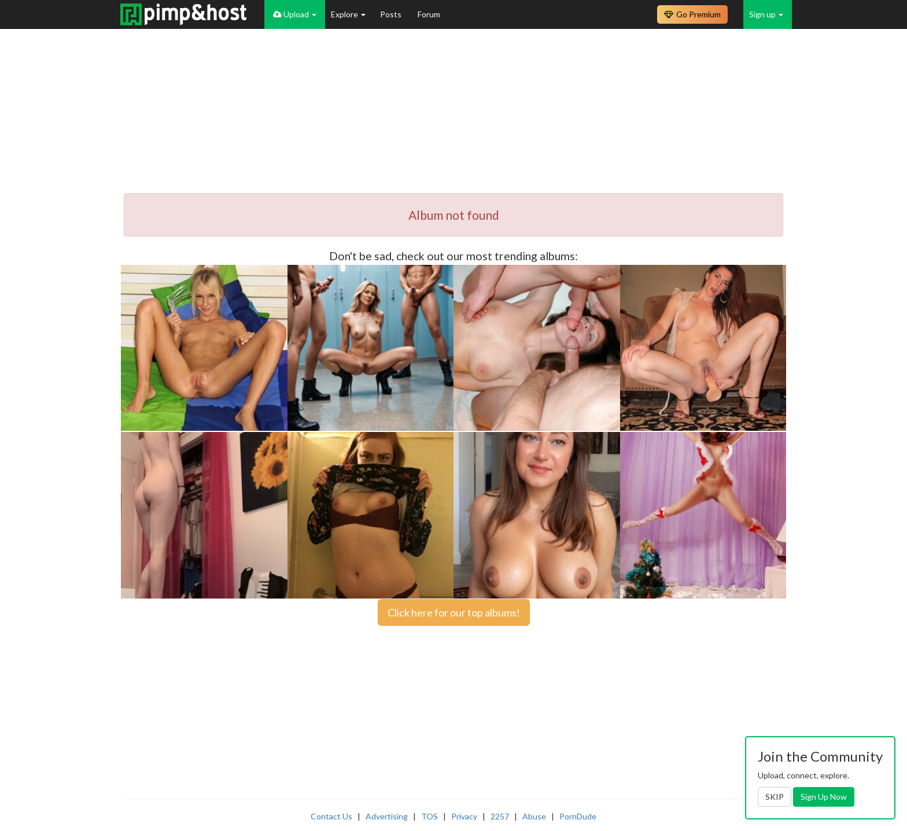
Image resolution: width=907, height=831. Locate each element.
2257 (500, 816)
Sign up (766, 14)
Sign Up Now (824, 797)
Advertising (387, 816)
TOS (429, 816)
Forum (429, 14)
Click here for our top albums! (454, 612)
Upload (294, 14)
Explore (348, 14)
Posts (391, 14)
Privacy (464, 816)
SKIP (774, 797)
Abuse (534, 816)
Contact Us (331, 816)
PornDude (577, 816)
